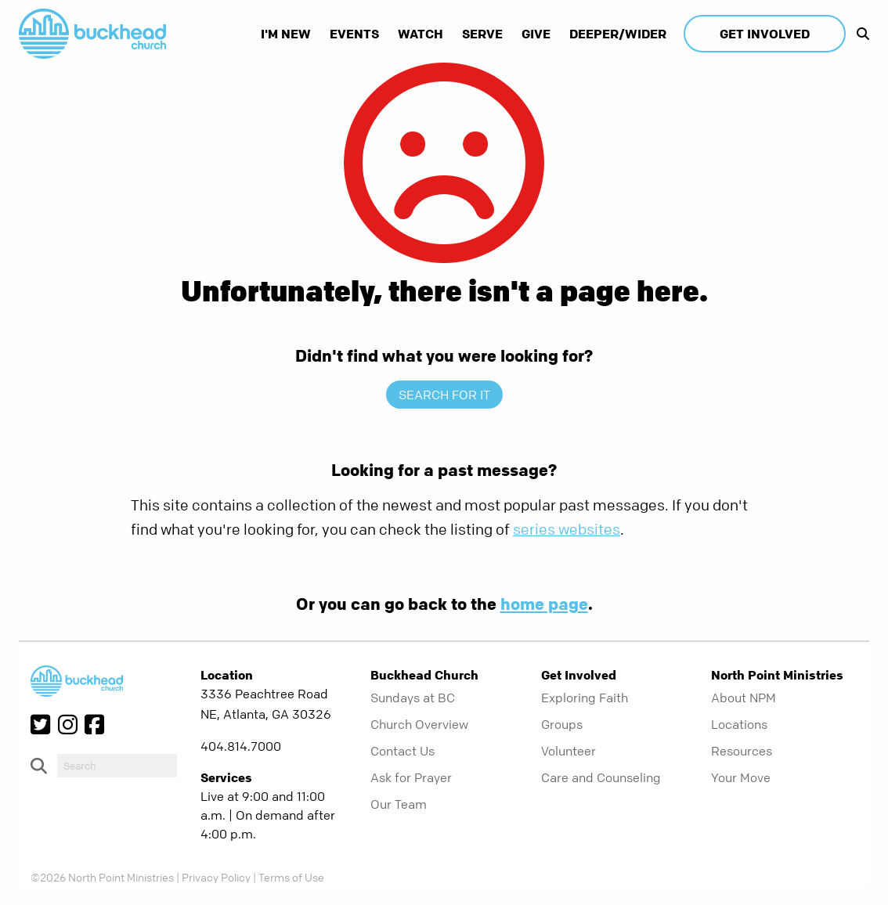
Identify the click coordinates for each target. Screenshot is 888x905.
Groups (562, 724)
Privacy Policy (216, 877)
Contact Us (402, 751)
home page (544, 603)
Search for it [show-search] (444, 394)
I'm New (286, 33)
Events (354, 33)
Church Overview (419, 724)
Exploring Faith (584, 697)
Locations (739, 724)
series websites (566, 530)
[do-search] (117, 765)
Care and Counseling (601, 777)
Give (536, 33)
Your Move (741, 777)
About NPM (743, 697)
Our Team (398, 804)
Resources (741, 751)
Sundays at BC (412, 697)
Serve (482, 33)
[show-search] (859, 33)
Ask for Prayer (411, 777)
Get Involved (765, 33)
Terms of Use (291, 877)
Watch (420, 33)
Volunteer (568, 751)
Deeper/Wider (617, 33)
